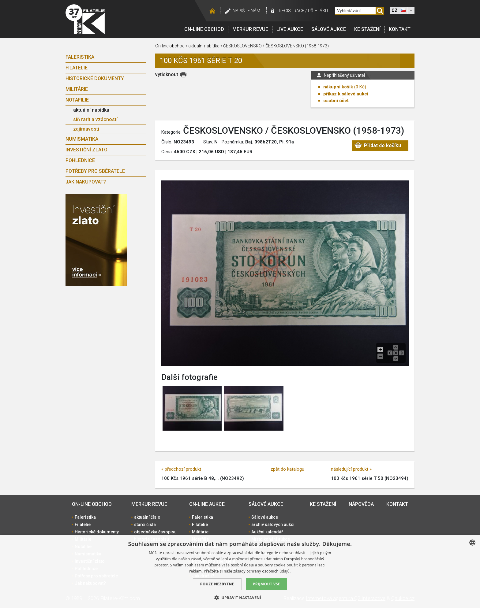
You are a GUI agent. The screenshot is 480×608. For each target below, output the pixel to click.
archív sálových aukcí (272, 524)
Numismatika (82, 139)
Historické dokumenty (95, 78)
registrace (291, 10)
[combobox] (472, 542)
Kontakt (400, 29)
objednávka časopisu (155, 531)
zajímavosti (86, 129)
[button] (240, 598)
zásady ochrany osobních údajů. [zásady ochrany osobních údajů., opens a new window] (262, 571)
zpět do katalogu (287, 469)
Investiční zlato (86, 150)
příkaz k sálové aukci (345, 94)
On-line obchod (204, 29)
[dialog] (240, 571)
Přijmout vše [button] (266, 584)
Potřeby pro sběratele (95, 171)
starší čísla (145, 524)
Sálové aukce (328, 29)
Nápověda (361, 504)
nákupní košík (338, 87)
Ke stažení (367, 29)
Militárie (77, 89)
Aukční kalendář (267, 531)
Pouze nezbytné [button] (217, 584)
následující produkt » (351, 469)
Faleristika (80, 57)
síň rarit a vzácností (95, 119)
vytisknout (166, 74)
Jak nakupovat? (86, 182)
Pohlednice (80, 160)
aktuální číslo (147, 517)
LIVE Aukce (289, 29)
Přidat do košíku (382, 145)
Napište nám (246, 10)
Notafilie (77, 100)
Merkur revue (250, 29)
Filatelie (77, 68)
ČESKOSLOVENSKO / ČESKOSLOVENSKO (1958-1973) (276, 45)
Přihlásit (318, 10)
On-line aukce (207, 504)
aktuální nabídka (91, 110)
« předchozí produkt (181, 469)
